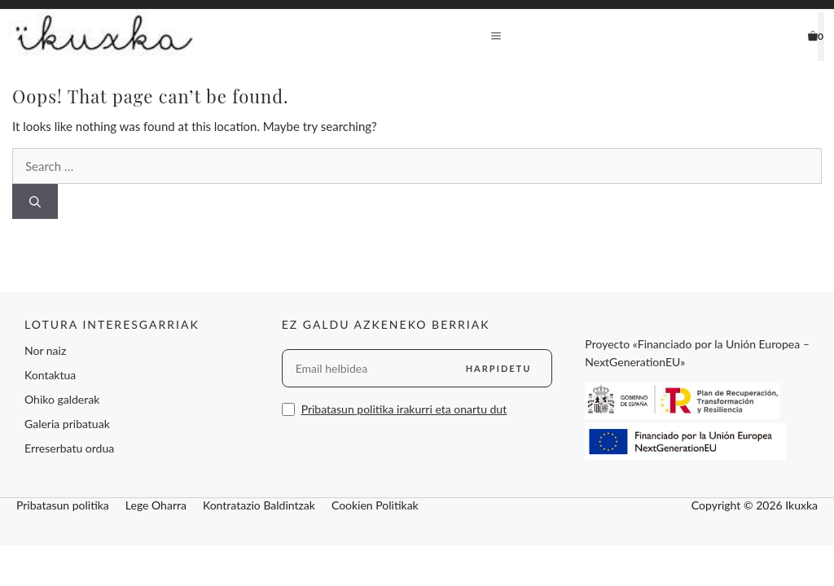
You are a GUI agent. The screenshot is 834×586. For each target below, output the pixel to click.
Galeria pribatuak (67, 424)
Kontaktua (50, 375)
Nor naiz (45, 350)
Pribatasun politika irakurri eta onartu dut (404, 409)
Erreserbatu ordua (69, 448)
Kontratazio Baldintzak (259, 505)
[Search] (35, 201)
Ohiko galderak (61, 399)
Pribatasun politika (62, 505)
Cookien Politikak (375, 505)
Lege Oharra (156, 505)
